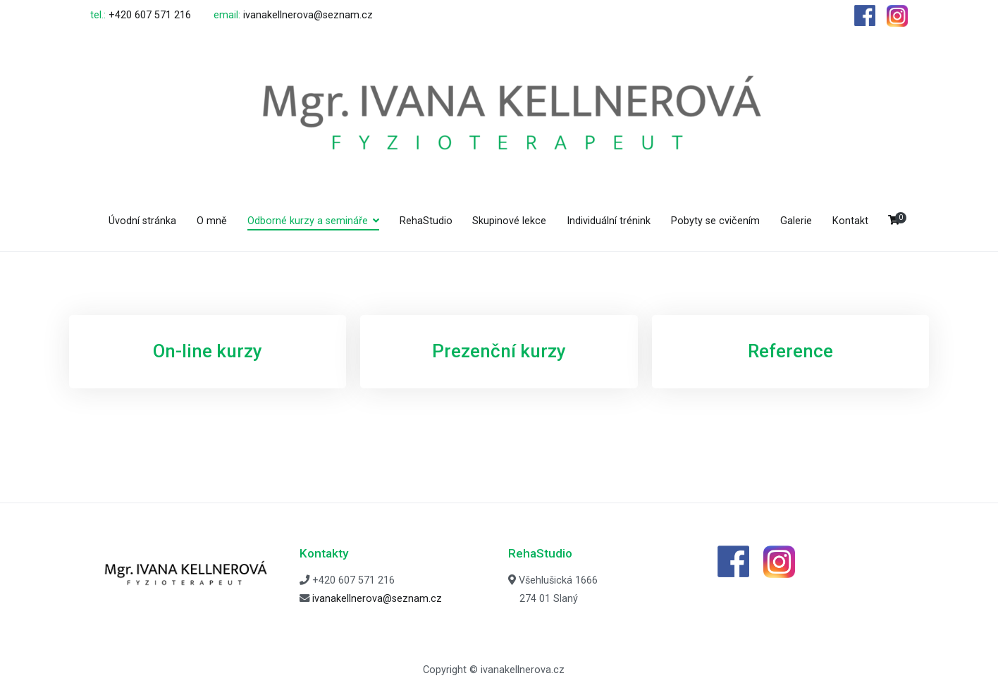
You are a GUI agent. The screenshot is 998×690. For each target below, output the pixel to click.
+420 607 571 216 (150, 15)
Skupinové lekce (509, 221)
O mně (212, 221)
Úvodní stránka (142, 221)
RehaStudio (426, 221)
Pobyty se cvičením (715, 221)
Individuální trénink (609, 221)
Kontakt (850, 221)
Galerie (796, 221)
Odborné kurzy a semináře (307, 221)
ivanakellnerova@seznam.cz (308, 15)
